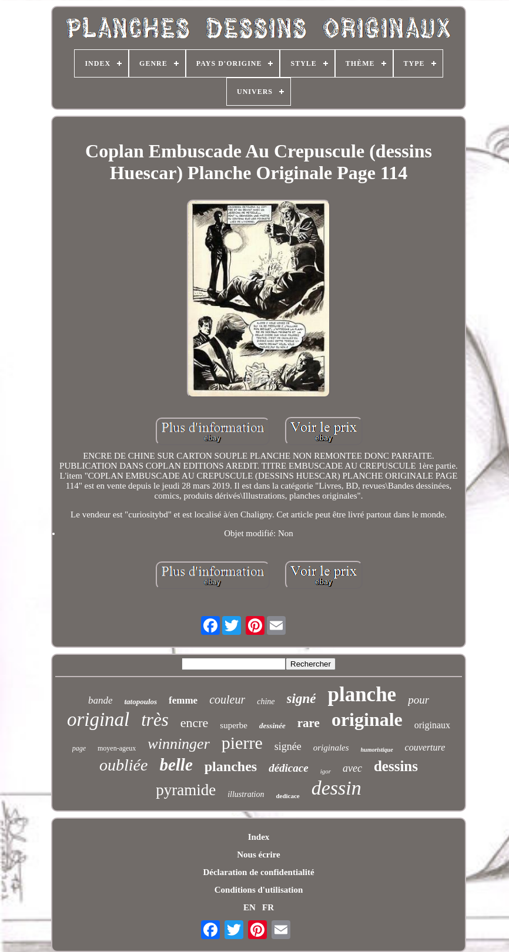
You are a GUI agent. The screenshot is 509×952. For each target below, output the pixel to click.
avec (352, 768)
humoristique (377, 749)
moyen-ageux (117, 748)
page (79, 748)
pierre (242, 742)
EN (249, 907)
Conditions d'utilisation (259, 889)
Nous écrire (258, 854)
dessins (396, 766)
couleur (227, 699)
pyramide (186, 790)
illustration (245, 794)
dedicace (287, 795)
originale (367, 719)
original (98, 719)
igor (325, 771)
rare (308, 723)
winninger (178, 743)
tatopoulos (140, 701)
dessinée (272, 725)
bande (100, 700)
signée (288, 746)
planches (231, 766)
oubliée (123, 765)
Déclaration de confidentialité (258, 872)
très (155, 719)
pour (418, 700)
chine (265, 701)
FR (268, 907)
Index (259, 837)
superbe (233, 725)
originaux (432, 725)
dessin (336, 788)
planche (361, 694)
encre (194, 722)
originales (331, 747)
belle (175, 764)
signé (301, 698)
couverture (425, 747)
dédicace (289, 768)
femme (183, 700)
